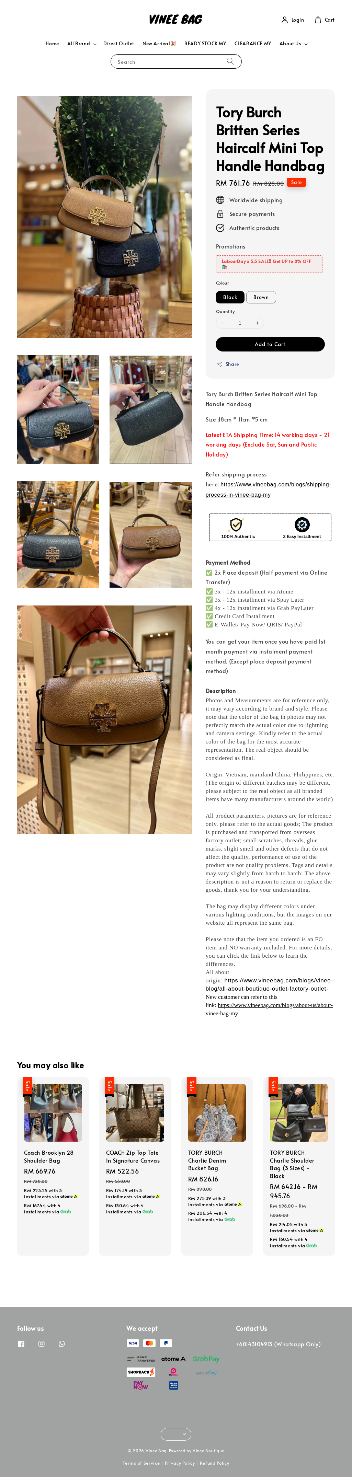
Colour (222, 283)
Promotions (231, 246)
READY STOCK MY (205, 43)
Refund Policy (214, 1463)
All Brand (78, 44)
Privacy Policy (180, 1463)
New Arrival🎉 (159, 43)
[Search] (230, 61)
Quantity (225, 311)
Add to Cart (270, 343)
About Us (290, 44)
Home (52, 43)
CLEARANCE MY (253, 43)
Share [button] (227, 364)
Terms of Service (141, 1463)
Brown (261, 297)
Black (230, 297)
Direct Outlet (118, 43)
